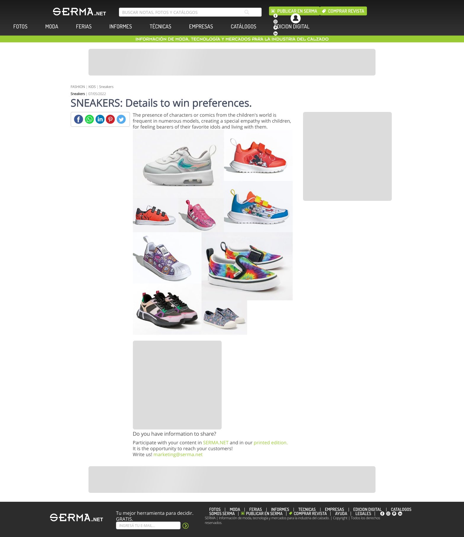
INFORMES (120, 26)
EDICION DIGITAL (292, 26)
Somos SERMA (222, 514)
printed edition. (271, 442)
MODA (51, 26)
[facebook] (275, 16)
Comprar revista (346, 11)
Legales (363, 514)
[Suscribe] (148, 525)
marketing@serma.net (178, 454)
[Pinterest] (110, 119)
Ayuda (341, 514)
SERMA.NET (215, 442)
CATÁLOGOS (243, 26)
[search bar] (190, 12)
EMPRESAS (201, 26)
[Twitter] (121, 119)
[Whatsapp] (89, 119)
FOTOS (20, 26)
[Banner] (232, 62)
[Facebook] (78, 119)
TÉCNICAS (160, 26)
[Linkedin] (99, 119)
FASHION (78, 86)
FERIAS (84, 26)
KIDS (92, 86)
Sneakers (106, 86)
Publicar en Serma (297, 11)
